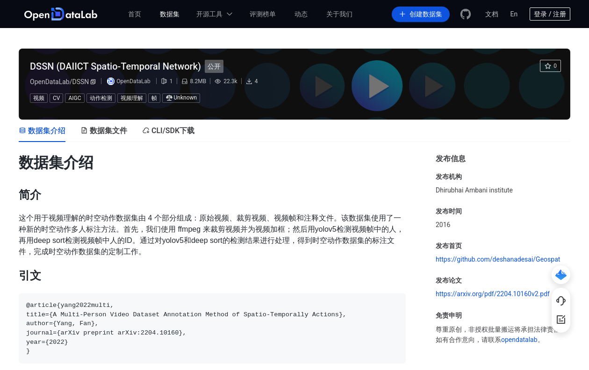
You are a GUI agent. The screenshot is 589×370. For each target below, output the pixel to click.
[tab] (42, 130)
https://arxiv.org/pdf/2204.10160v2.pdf (493, 294)
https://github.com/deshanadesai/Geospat (498, 259)
